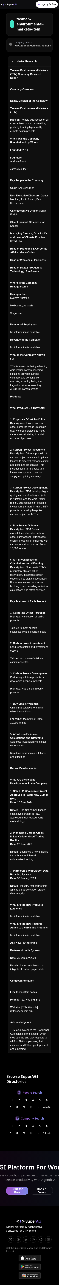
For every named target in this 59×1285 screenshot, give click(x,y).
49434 (47, 1107)
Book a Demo (41, 1190)
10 (30, 1107)
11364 (47, 1133)
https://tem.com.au (21, 1011)
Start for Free (17, 1190)
